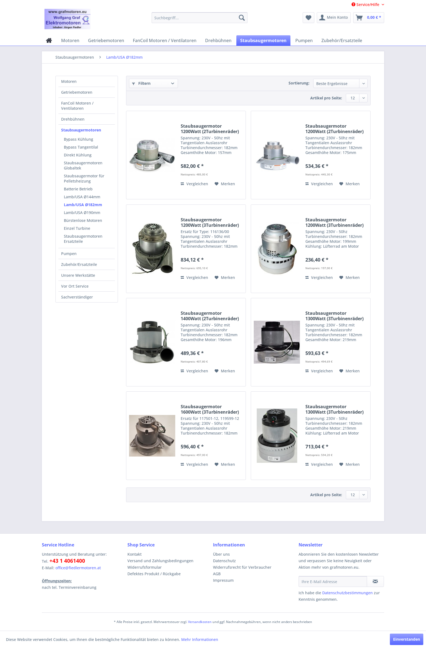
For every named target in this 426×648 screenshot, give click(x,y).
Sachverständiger (77, 297)
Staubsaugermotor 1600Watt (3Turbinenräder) (210, 409)
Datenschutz (224, 560)
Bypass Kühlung (78, 139)
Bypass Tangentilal (81, 147)
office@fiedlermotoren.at (78, 567)
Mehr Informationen (199, 639)
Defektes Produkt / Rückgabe (154, 573)
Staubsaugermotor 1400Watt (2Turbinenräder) (210, 315)
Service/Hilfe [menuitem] (366, 4)
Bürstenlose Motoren (83, 220)
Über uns (221, 554)
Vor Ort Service (75, 286)
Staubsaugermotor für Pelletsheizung (84, 178)
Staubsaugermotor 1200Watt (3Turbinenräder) (210, 222)
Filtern (141, 83)
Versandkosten (200, 621)
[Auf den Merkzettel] (225, 184)
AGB (217, 573)
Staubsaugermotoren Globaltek (83, 165)
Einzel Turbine (77, 228)
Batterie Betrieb (78, 188)
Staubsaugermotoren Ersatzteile (83, 239)
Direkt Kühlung (78, 155)
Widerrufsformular (144, 567)
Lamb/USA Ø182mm (83, 204)
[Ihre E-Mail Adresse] (333, 581)
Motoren (69, 81)
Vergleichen (194, 183)
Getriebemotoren (76, 92)
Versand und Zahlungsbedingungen (160, 560)
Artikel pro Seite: (326, 97)
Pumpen (69, 253)
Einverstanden (406, 639)
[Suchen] (242, 17)
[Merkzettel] (308, 17)
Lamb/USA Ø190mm (82, 212)
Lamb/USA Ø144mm (82, 196)
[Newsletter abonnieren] (375, 581)
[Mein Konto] (334, 17)
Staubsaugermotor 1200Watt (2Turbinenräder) (210, 128)
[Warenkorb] (368, 17)
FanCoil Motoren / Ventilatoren (77, 105)
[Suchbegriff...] (200, 17)
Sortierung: (299, 83)
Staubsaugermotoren (81, 130)
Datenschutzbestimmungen (347, 592)
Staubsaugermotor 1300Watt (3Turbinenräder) (334, 315)
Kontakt (134, 554)
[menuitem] (200, 17)
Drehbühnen (72, 119)
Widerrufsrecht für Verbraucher (242, 567)
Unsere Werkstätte (78, 275)
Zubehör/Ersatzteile (79, 264)
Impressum (223, 580)
